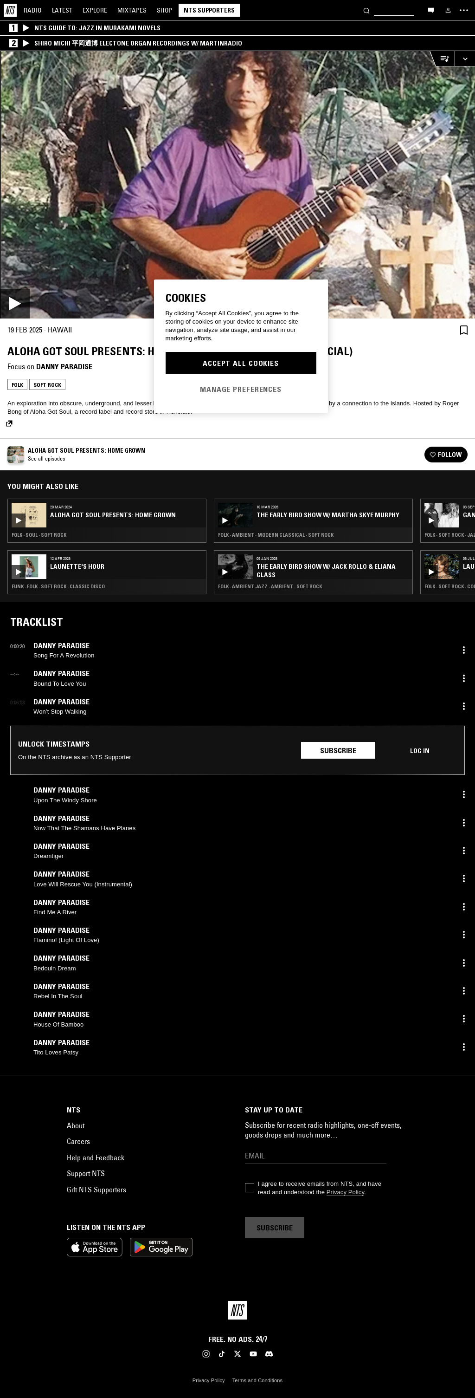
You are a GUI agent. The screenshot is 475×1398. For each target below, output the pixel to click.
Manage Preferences (241, 389)
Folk (17, 384)
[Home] (10, 10)
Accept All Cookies (241, 363)
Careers (78, 1141)
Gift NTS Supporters (96, 1189)
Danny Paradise (64, 366)
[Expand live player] (465, 58)
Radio (33, 10)
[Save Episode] (464, 330)
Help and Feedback (95, 1157)
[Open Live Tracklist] (442, 58)
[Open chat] (431, 9)
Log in (420, 751)
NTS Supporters (209, 10)
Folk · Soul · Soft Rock (39, 535)
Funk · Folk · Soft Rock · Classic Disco (58, 586)
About (75, 1125)
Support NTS (86, 1173)
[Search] (366, 10)
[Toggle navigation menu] (463, 10)
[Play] (237, 185)
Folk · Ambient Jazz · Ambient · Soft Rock (270, 586)
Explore (95, 10)
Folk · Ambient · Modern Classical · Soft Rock (276, 535)
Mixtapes (132, 10)
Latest (62, 10)
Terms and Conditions (257, 1380)
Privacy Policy (345, 1192)
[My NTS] (448, 10)
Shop (165, 10)
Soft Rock (47, 384)
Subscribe (338, 750)
